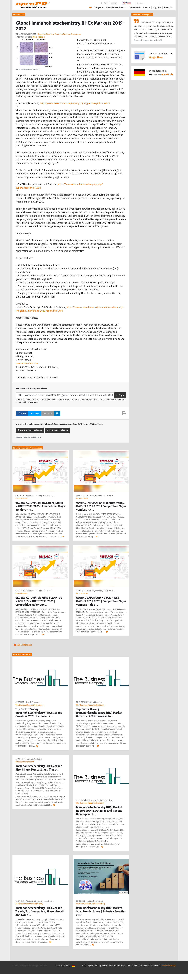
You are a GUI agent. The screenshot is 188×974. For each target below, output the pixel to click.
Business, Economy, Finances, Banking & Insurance (59, 34)
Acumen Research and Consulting (90, 904)
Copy (120, 395)
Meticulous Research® (24, 762)
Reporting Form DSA (152, 965)
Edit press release (57, 430)
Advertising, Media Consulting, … (100, 800)
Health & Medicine (34, 702)
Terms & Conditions (116, 965)
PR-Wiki (104, 3)
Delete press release (30, 430)
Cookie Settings (169, 965)
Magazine (157, 7)
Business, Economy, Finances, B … (40, 495)
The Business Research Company (29, 705)
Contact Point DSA (134, 965)
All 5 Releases (22, 645)
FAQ (83, 965)
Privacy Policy (101, 965)
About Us (168, 7)
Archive (146, 7)
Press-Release (39, 37)
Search (165, 3)
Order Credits (135, 7)
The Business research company (29, 904)
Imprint (114, 3)
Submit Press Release (116, 7)
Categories (99, 7)
